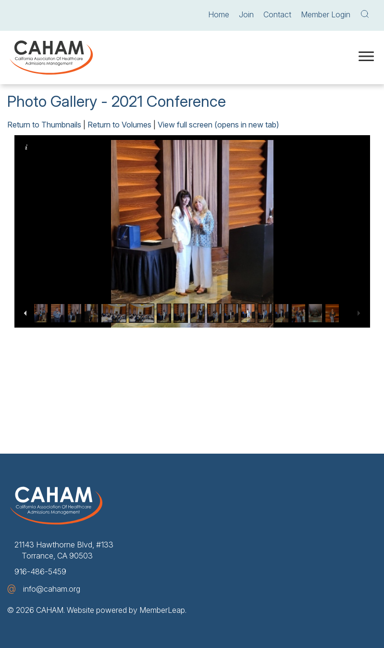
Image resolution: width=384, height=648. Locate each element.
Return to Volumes (119, 124)
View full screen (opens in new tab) (218, 124)
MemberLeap (162, 610)
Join (246, 14)
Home (218, 14)
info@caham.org (51, 589)
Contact (277, 14)
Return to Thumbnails (44, 124)
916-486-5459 (40, 571)
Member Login (325, 14)
